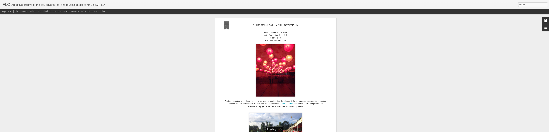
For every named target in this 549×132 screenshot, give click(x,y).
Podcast (53, 11)
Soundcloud (43, 11)
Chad (96, 11)
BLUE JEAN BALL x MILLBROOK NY (276, 14)
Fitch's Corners (287, 93)
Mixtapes (75, 11)
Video (83, 11)
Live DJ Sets (63, 11)
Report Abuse (286, 130)
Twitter (33, 11)
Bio (16, 11)
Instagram (23, 11)
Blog (103, 11)
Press (90, 11)
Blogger (278, 130)
